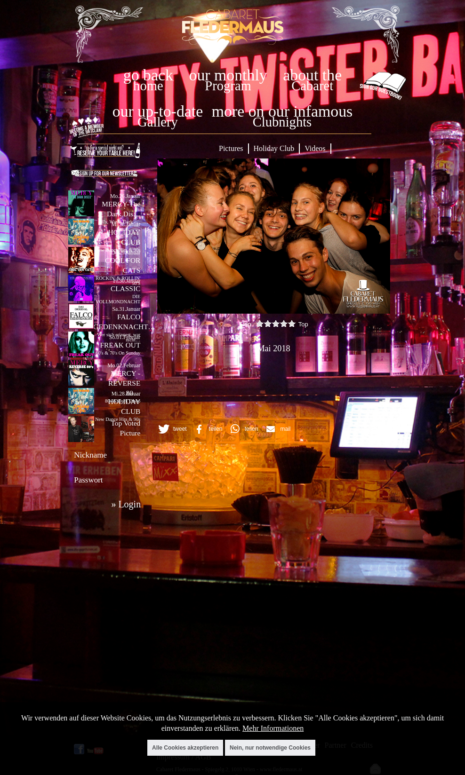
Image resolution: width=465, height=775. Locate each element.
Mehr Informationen (273, 728)
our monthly (228, 75)
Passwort (88, 479)
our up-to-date (157, 111)
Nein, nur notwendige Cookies (270, 747)
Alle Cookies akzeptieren (185, 747)
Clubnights (282, 122)
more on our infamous (282, 111)
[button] (171, 429)
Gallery (157, 122)
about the (312, 75)
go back (148, 75)
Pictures (231, 148)
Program (228, 86)
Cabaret (312, 86)
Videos (315, 148)
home (148, 86)
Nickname (90, 455)
